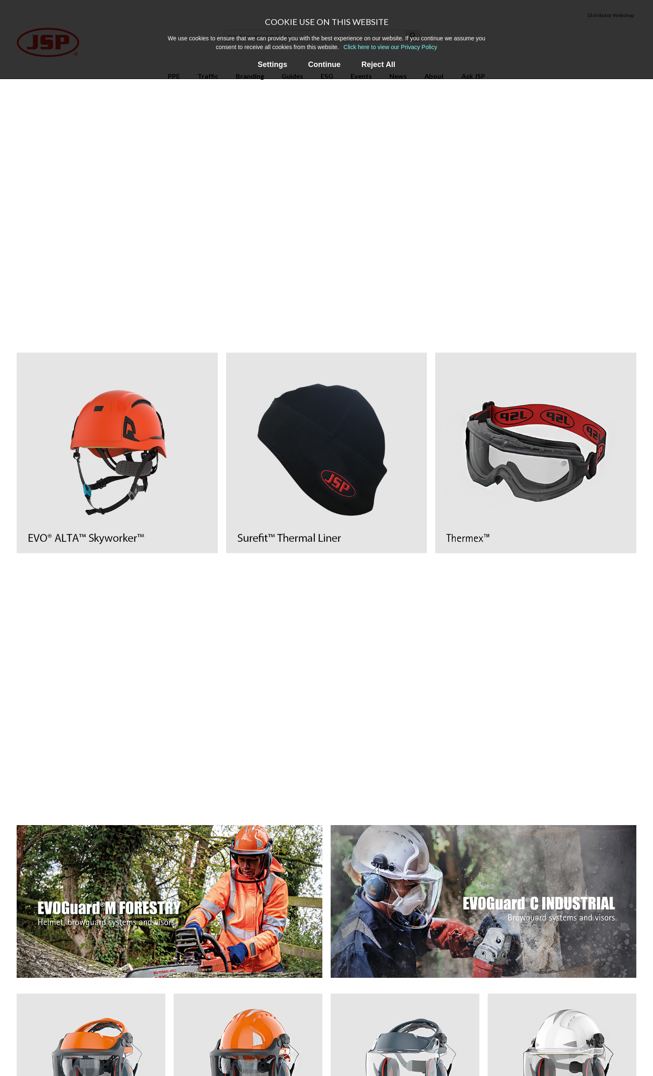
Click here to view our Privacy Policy (390, 47)
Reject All (378, 64)
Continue (324, 64)
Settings (272, 64)
